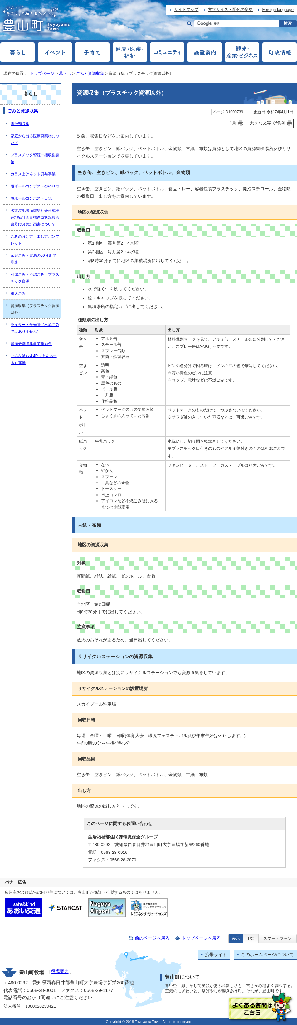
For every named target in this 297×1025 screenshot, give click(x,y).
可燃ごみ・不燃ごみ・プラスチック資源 (35, 278)
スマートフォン (277, 938)
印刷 (232, 123)
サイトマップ (186, 9)
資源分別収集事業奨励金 (31, 344)
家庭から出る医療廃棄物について (35, 139)
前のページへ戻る (152, 938)
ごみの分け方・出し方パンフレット (35, 239)
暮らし (65, 73)
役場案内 (60, 971)
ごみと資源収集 (90, 73)
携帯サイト (216, 954)
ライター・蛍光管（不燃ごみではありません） (35, 328)
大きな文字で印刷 (267, 122)
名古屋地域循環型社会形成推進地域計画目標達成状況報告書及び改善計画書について (35, 217)
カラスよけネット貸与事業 (33, 174)
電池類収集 (20, 124)
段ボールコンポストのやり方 (35, 186)
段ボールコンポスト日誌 (31, 198)
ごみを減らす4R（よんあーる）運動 (34, 359)
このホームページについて (267, 954)
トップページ (42, 73)
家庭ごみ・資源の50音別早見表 (33, 259)
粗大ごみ (18, 293)
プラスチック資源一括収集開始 (35, 158)
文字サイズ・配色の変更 (230, 9)
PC (251, 938)
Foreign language (278, 9)
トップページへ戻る (201, 938)
